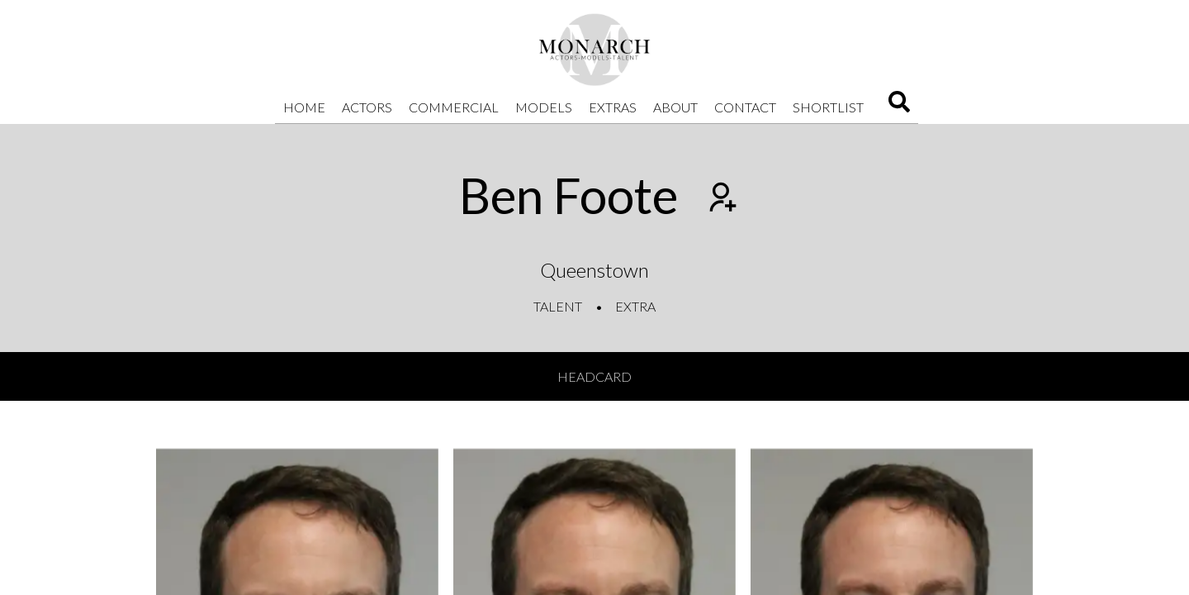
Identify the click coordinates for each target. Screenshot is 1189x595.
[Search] (899, 107)
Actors (367, 107)
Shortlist (828, 107)
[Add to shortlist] (720, 199)
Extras (613, 107)
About (675, 107)
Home (304, 107)
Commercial (454, 107)
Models (543, 107)
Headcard (594, 376)
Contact (745, 107)
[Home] (594, 49)
